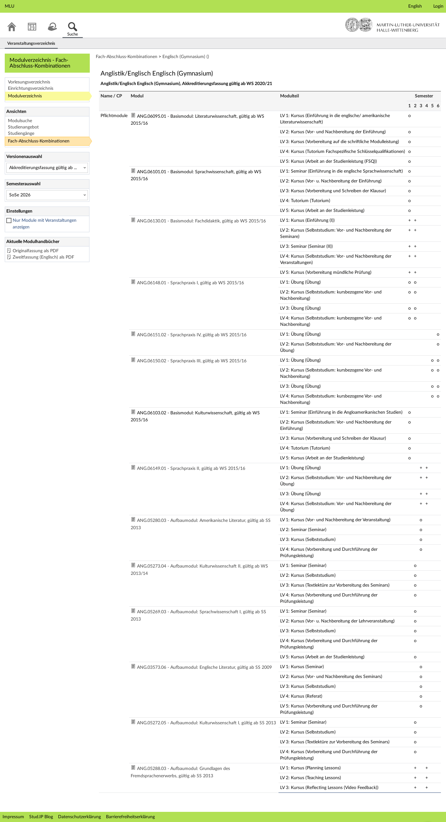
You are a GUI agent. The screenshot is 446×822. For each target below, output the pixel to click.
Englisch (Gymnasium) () (185, 57)
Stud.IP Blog (41, 817)
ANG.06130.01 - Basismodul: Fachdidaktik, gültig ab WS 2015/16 (201, 221)
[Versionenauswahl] (47, 168)
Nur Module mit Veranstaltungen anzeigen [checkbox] (44, 223)
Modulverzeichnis (25, 96)
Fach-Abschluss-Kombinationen (38, 141)
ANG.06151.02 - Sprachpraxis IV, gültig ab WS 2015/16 (191, 335)
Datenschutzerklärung (79, 817)
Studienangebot (23, 127)
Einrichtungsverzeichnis (30, 88)
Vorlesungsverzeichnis (29, 82)
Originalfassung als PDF (36, 251)
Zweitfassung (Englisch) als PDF (43, 257)
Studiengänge (21, 133)
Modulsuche (20, 121)
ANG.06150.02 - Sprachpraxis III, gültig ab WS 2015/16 (191, 361)
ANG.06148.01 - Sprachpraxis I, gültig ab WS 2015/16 (190, 283)
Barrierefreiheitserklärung (130, 817)
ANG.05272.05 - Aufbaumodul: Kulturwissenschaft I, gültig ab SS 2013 (206, 723)
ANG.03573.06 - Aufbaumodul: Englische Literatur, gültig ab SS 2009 (204, 667)
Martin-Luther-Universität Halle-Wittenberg (392, 24)
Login (438, 6)
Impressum (13, 817)
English (415, 6)
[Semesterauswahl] (47, 195)
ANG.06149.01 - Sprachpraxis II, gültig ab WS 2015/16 (191, 468)
